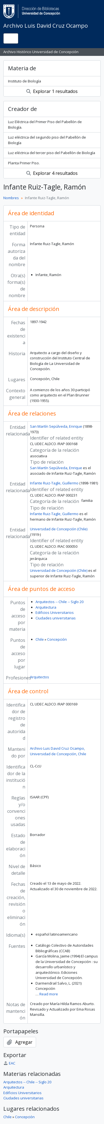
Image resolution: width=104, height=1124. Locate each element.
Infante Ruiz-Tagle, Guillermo (54, 483)
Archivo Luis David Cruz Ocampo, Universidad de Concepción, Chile (58, 751)
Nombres (11, 197)
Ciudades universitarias (55, 618)
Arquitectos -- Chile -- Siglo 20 (59, 601)
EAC (9, 1063)
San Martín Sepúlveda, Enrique (56, 426)
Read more (48, 993)
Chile (39, 639)
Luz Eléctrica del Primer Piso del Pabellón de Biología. (45, 124)
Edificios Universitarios (54, 612)
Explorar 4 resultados (52, 173)
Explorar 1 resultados (52, 91)
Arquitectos (39, 676)
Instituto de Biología (24, 81)
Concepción (57, 639)
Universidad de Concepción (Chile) (58, 528)
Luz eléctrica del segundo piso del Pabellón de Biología (47, 140)
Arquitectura (45, 607)
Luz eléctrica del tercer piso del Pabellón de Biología (51, 152)
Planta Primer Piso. (24, 162)
